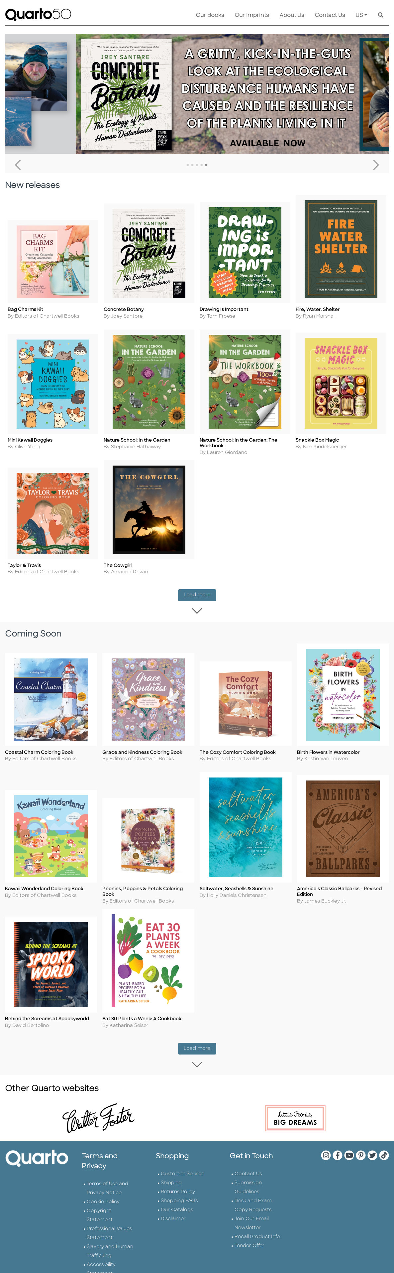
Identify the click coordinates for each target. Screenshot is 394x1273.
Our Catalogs (177, 1208)
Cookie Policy (103, 1200)
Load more (200, 595)
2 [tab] (192, 165)
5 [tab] (206, 165)
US (359, 15)
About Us (291, 15)
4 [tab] (201, 165)
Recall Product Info (257, 1235)
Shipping (171, 1181)
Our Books (210, 15)
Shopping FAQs (179, 1199)
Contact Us (330, 15)
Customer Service (182, 1172)
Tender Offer (249, 1244)
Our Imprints (252, 15)
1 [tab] (187, 165)
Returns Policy (178, 1190)
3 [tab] (197, 165)
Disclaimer (173, 1217)
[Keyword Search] (381, 15)
